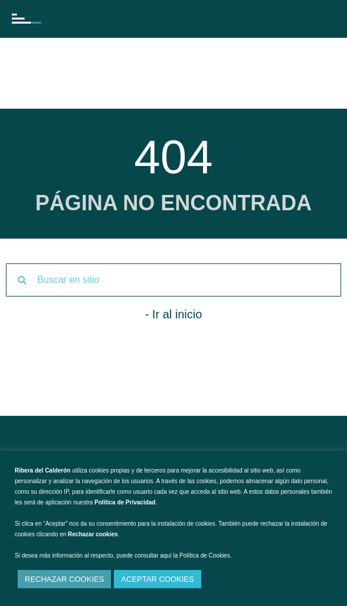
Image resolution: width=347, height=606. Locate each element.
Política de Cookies (204, 555)
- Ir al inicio (173, 314)
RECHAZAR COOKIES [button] (64, 579)
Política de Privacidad (124, 502)
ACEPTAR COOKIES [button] (157, 579)
